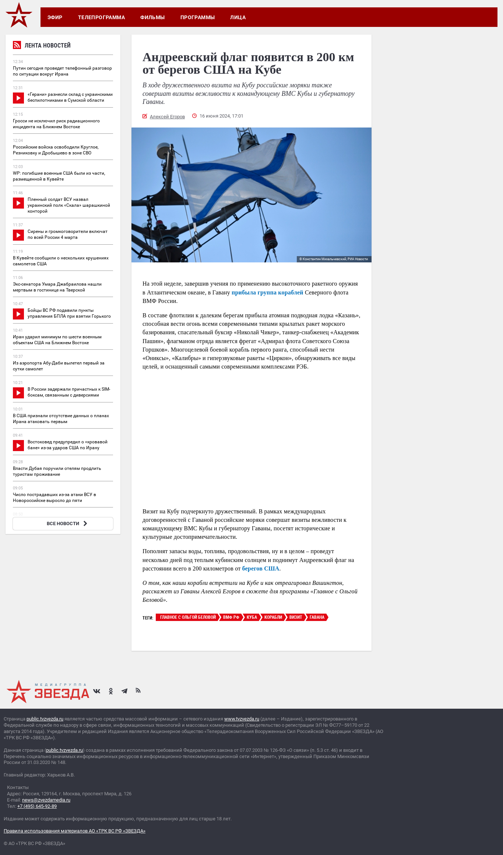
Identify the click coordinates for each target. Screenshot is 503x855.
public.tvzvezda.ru (45, 719)
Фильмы (152, 17)
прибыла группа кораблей (267, 292)
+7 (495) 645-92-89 (37, 806)
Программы (197, 17)
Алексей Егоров (167, 116)
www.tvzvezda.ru (241, 719)
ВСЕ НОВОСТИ (68, 523)
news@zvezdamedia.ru (46, 800)
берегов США (260, 568)
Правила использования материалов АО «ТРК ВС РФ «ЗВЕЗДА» (74, 831)
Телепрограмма (101, 17)
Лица (238, 17)
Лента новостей (42, 46)
